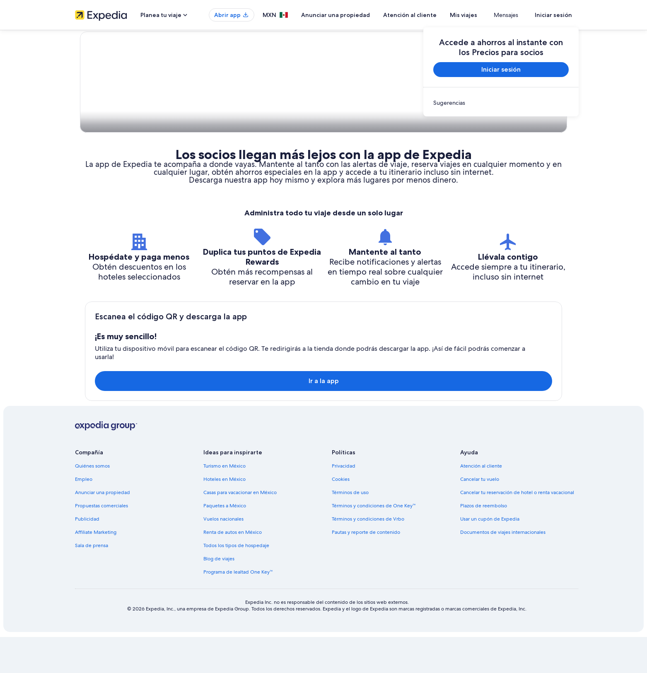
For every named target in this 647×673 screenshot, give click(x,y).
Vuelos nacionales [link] (223, 555)
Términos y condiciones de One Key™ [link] (374, 541)
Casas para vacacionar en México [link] (240, 528)
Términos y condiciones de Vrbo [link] (368, 555)
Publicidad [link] (87, 555)
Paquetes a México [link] (224, 541)
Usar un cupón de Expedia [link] (489, 555)
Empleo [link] (83, 515)
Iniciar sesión (553, 15)
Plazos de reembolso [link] (483, 541)
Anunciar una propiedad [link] (102, 528)
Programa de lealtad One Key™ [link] (238, 608)
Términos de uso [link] (350, 528)
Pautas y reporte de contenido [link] (366, 568)
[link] (501, 102)
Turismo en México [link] (224, 502)
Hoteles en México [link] (224, 515)
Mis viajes (488, 15)
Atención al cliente (434, 15)
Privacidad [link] (343, 502)
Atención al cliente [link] (481, 502)
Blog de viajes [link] (218, 594)
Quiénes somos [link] (92, 502)
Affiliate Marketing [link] (95, 568)
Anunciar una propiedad (360, 15)
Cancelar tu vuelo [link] (479, 515)
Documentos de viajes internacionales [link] (503, 568)
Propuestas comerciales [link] (101, 541)
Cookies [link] (341, 515)
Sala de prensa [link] (91, 581)
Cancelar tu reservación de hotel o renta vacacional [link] (517, 528)
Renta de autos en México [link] (232, 568)
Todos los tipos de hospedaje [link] (236, 581)
